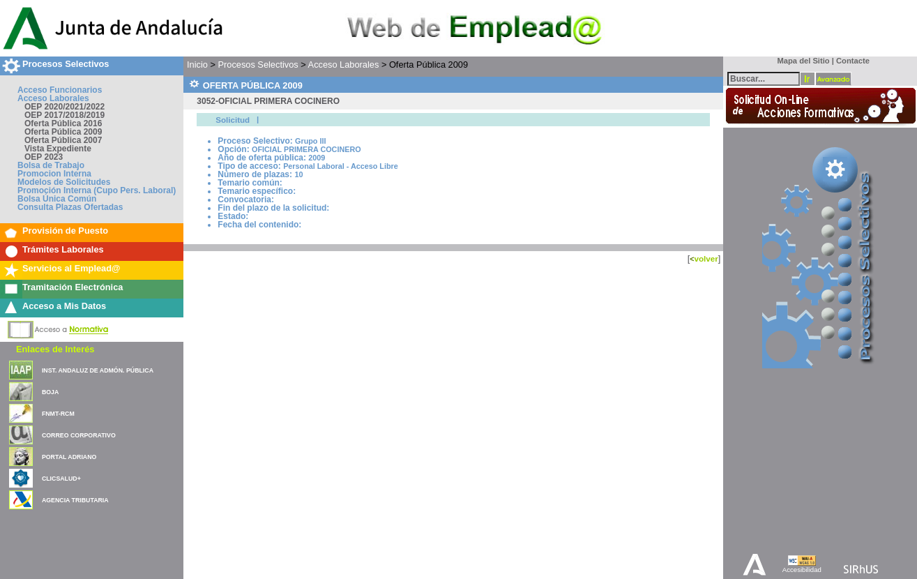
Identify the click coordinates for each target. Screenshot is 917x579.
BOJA (50, 392)
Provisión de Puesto (65, 230)
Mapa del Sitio (800, 61)
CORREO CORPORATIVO (79, 435)
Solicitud (232, 120)
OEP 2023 (43, 157)
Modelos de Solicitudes (63, 182)
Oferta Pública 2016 (63, 123)
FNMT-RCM (58, 413)
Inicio (197, 64)
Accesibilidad (801, 569)
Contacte (853, 61)
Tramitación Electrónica (72, 287)
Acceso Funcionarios (59, 90)
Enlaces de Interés (55, 349)
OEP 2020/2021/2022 (64, 107)
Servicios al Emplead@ (71, 268)
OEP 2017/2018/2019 (64, 115)
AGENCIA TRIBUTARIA (75, 500)
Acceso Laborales (53, 98)
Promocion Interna (54, 174)
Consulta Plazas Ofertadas (70, 207)
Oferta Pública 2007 (63, 140)
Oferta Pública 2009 (63, 132)
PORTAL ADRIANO (69, 456)
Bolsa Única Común (56, 199)
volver (706, 258)
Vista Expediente (57, 148)
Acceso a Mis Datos (64, 306)
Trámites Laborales (63, 249)
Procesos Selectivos (65, 64)
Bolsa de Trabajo (50, 165)
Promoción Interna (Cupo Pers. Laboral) (96, 190)
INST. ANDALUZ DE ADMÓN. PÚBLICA (97, 370)
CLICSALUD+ (61, 478)
